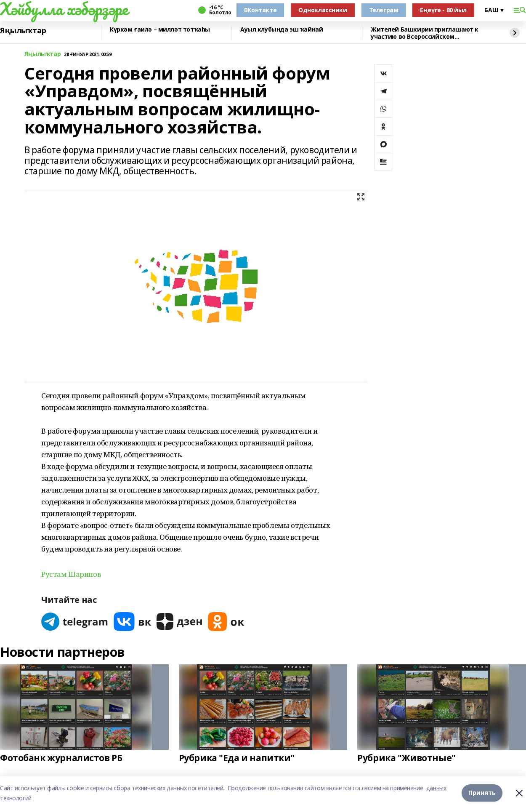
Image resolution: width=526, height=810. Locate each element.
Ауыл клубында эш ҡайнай (281, 29)
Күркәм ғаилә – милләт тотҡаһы (160, 29)
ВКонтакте (260, 10)
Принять (482, 793)
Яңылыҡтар (23, 30)
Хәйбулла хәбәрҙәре (64, 9)
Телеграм (383, 10)
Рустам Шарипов (71, 574)
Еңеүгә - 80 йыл (443, 10)
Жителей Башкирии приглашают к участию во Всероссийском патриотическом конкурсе (424, 33)
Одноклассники (322, 10)
